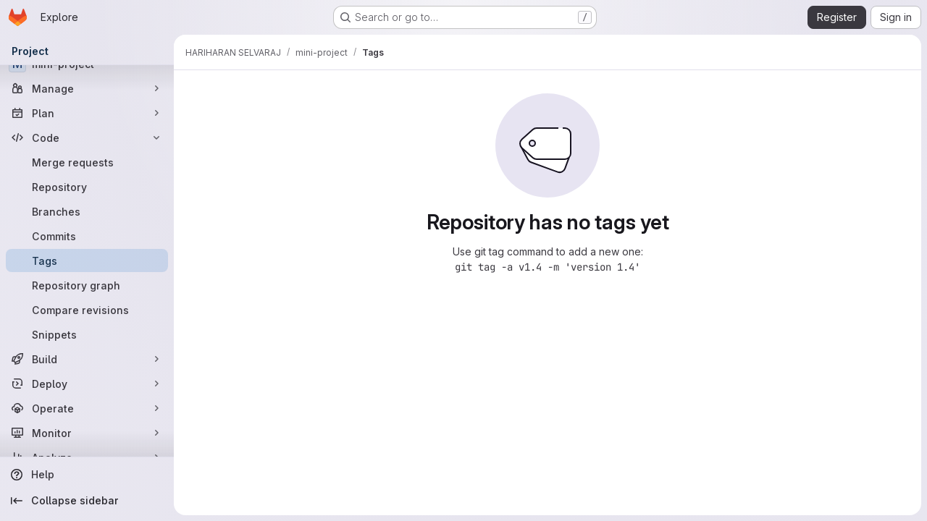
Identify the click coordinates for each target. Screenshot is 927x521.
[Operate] (87, 408)
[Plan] (87, 112)
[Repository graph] (87, 285)
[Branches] (87, 211)
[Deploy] (87, 383)
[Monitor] (87, 432)
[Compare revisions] (87, 309)
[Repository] (87, 186)
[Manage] (87, 88)
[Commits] (87, 235)
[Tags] (87, 260)
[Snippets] (87, 334)
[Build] (87, 358)
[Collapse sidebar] (87, 500)
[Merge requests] (87, 162)
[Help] (87, 474)
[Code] (87, 137)
